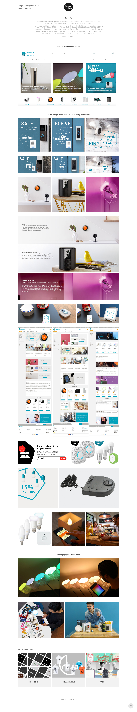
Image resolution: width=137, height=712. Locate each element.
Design (20, 6)
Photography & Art (32, 6)
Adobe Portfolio (73, 699)
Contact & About (24, 8)
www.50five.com (68, 36)
